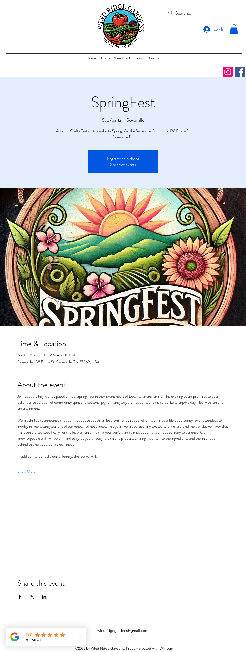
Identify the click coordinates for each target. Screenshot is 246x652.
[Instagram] (228, 72)
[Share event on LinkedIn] (44, 597)
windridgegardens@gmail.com (122, 630)
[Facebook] (240, 72)
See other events (123, 164)
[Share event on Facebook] (19, 597)
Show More (26, 471)
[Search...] (205, 13)
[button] (234, 29)
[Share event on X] (32, 597)
